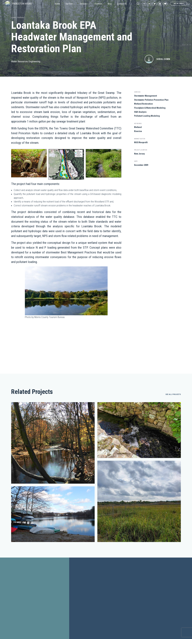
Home (57, 4)
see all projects (173, 394)
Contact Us (122, 4)
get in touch (179, 3)
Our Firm (70, 3)
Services (84, 3)
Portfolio (98, 4)
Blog (110, 4)
